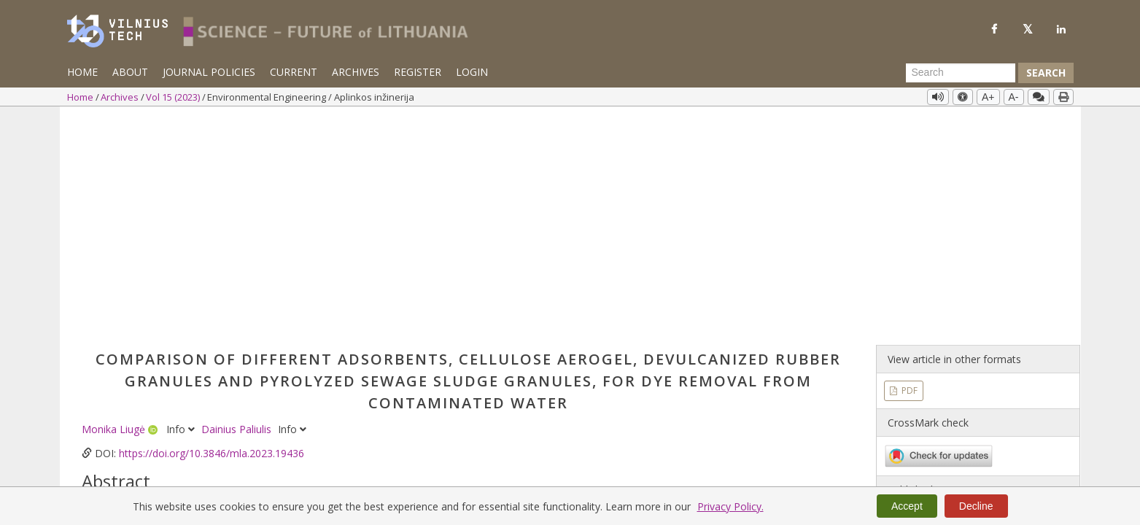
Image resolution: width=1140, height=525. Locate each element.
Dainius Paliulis (237, 204)
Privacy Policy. (730, 506)
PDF (908, 166)
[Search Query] (960, 72)
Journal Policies (209, 72)
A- (1014, 97)
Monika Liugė (115, 204)
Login (472, 72)
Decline (976, 506)
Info (182, 204)
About (130, 72)
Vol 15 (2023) (174, 97)
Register (417, 72)
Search (1046, 72)
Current (293, 72)
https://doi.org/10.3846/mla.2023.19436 (211, 229)
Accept (907, 506)
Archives (355, 72)
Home (82, 72)
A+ (988, 97)
